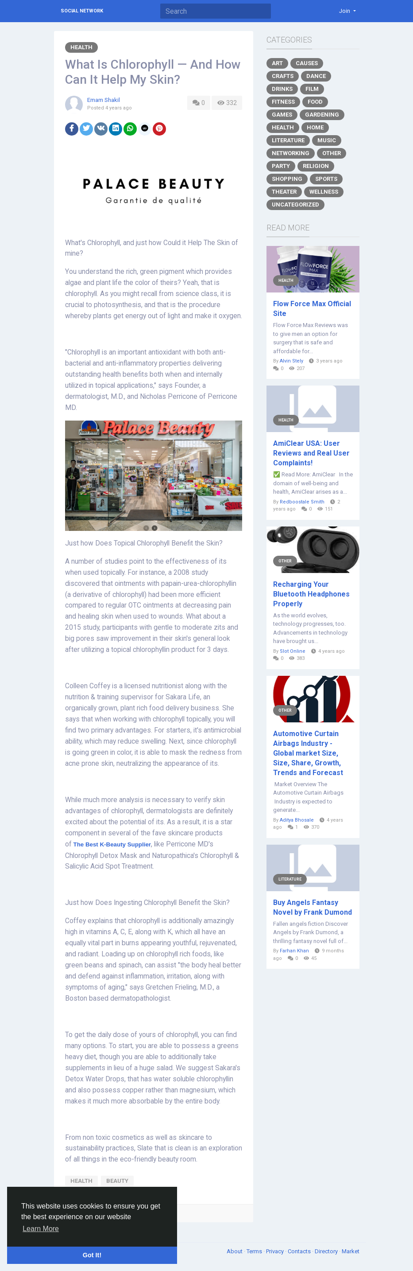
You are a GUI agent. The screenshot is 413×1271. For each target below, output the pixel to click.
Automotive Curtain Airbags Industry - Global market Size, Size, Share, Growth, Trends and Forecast (308, 753)
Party (281, 166)
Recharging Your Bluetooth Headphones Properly (311, 594)
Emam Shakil (103, 100)
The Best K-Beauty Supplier (112, 844)
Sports (326, 178)
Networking (290, 153)
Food (315, 101)
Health (81, 47)
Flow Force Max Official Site (312, 309)
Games (282, 114)
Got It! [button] (92, 1255)
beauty (117, 1180)
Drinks (282, 89)
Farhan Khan (294, 951)
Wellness (323, 191)
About (235, 1251)
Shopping (287, 178)
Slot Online (292, 651)
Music (326, 140)
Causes (307, 63)
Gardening (322, 114)
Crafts (282, 76)
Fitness (283, 101)
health (81, 1180)
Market (350, 1251)
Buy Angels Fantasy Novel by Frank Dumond (312, 907)
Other (331, 153)
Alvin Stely (291, 361)
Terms (255, 1251)
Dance (316, 76)
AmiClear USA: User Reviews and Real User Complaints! (311, 453)
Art (277, 63)
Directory (327, 1251)
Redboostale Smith (302, 502)
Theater (284, 191)
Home (315, 127)
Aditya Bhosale (297, 820)
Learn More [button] (41, 1228)
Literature (288, 140)
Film (312, 89)
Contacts (300, 1251)
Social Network (82, 11)
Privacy (275, 1251)
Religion (316, 166)
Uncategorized (295, 204)
